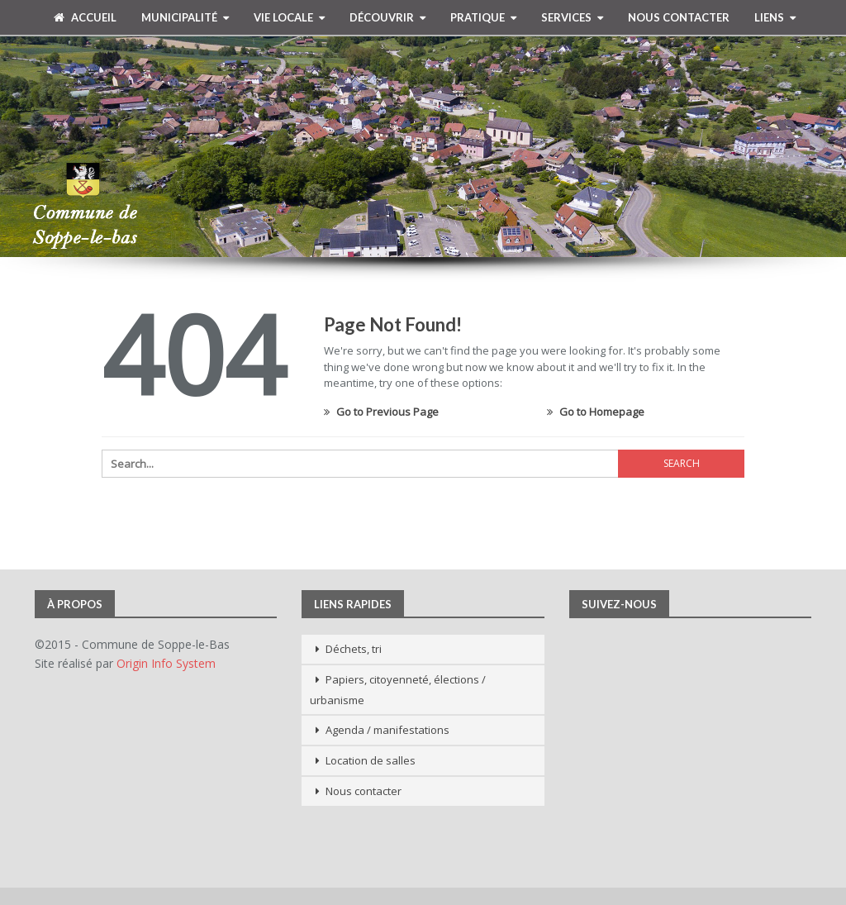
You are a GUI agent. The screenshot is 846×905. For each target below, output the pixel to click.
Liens (769, 17)
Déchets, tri (354, 648)
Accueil (85, 17)
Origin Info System (166, 663)
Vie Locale (283, 17)
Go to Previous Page (381, 411)
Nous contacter (679, 17)
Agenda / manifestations (387, 729)
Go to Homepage (595, 411)
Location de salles (371, 760)
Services (566, 17)
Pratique (477, 17)
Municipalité (179, 17)
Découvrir (381, 17)
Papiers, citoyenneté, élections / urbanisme (398, 689)
